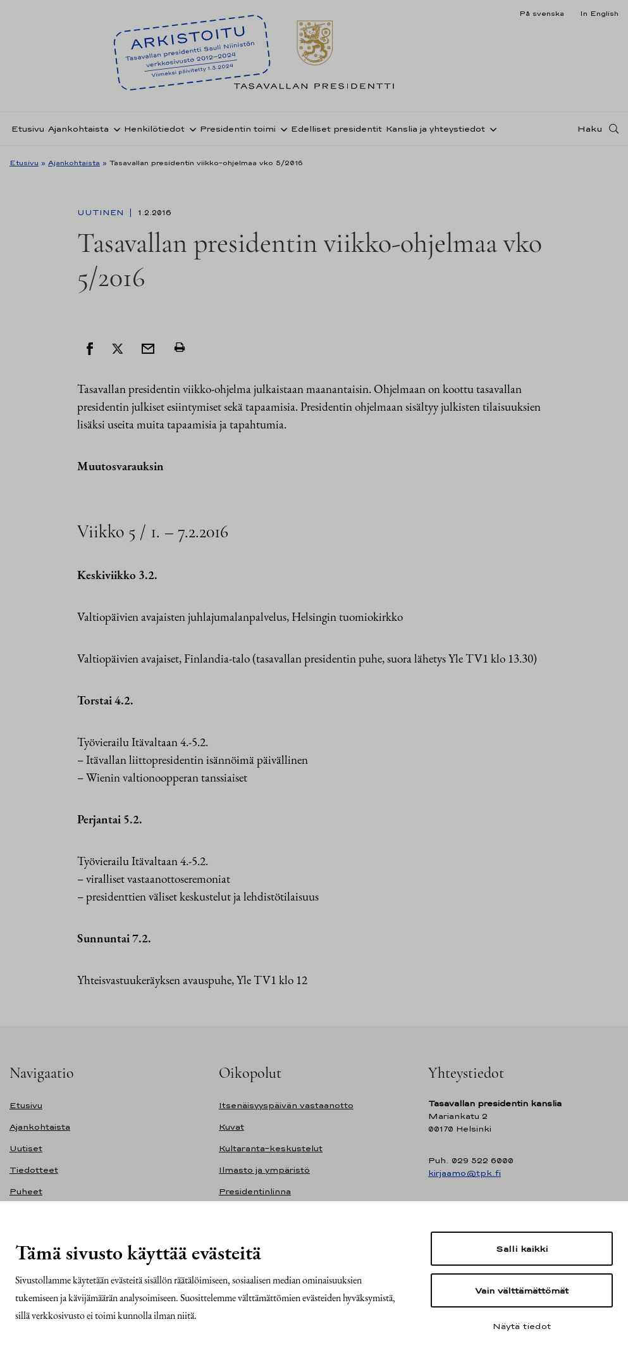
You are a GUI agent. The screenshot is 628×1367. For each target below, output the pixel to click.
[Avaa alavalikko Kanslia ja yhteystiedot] (490, 128)
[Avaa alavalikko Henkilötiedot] (190, 128)
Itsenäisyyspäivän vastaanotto (286, 1105)
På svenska (541, 13)
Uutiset (25, 1148)
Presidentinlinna (255, 1191)
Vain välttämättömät (522, 1290)
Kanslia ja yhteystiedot (435, 128)
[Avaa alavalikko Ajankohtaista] (114, 128)
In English (599, 13)
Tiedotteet (33, 1169)
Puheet (25, 1191)
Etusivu (27, 128)
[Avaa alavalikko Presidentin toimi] (281, 128)
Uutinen (101, 213)
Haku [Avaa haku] (590, 128)
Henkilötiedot (154, 128)
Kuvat (231, 1126)
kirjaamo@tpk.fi (464, 1173)
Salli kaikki (522, 1248)
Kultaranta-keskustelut (271, 1148)
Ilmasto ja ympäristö (264, 1169)
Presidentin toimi (238, 128)
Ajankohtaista (78, 128)
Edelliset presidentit (336, 128)
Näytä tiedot (522, 1326)
